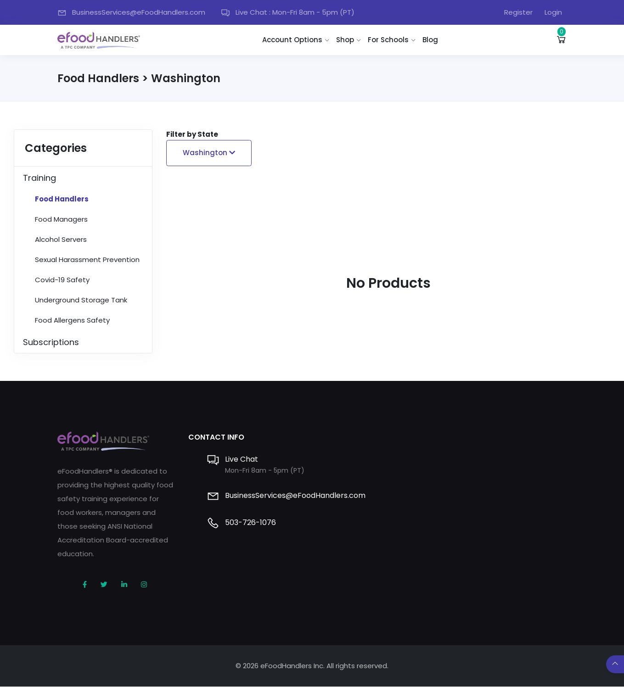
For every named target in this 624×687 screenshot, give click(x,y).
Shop (346, 40)
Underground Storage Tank (81, 300)
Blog (431, 40)
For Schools (389, 40)
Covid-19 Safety (62, 280)
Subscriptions (51, 342)
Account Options (293, 40)
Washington (209, 153)
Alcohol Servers (61, 240)
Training (39, 178)
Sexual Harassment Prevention (87, 260)
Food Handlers (62, 199)
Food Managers (61, 219)
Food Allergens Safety (72, 320)
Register (518, 12)
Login (553, 12)
